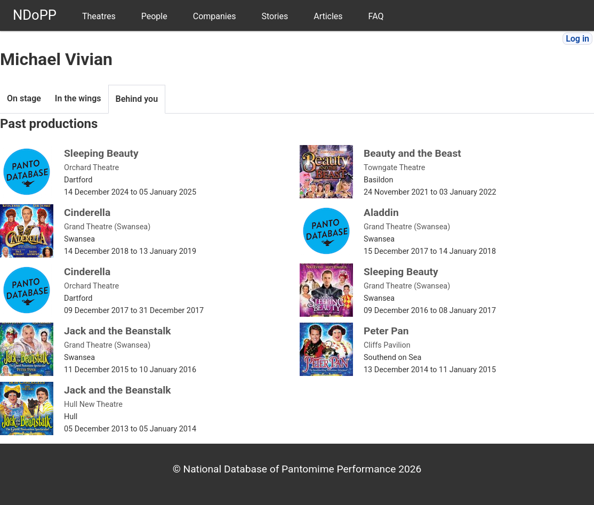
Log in (577, 39)
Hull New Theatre (93, 404)
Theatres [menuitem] (99, 16)
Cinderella (87, 212)
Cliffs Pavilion (387, 345)
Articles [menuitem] (328, 16)
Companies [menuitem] (214, 16)
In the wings (78, 98)
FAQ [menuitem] (376, 16)
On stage (24, 98)
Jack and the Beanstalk (117, 331)
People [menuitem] (154, 16)
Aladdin (381, 212)
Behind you (137, 99)
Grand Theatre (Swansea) (107, 226)
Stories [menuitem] (274, 16)
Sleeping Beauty (101, 153)
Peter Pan (386, 331)
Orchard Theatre (91, 167)
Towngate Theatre (394, 167)
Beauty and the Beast (412, 153)
